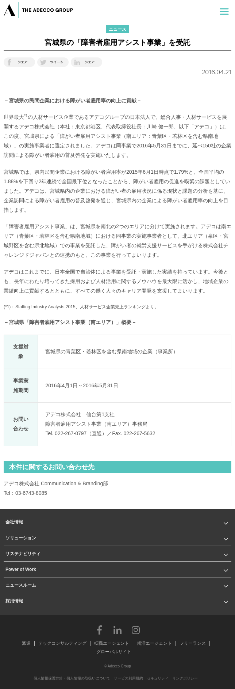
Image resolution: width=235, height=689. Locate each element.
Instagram (135, 629)
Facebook (99, 629)
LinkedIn (117, 629)
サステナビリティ (23, 553)
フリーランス (193, 643)
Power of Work (20, 569)
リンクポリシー (185, 678)
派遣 (26, 643)
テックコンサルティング (62, 643)
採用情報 (14, 600)
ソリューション (20, 538)
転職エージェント (111, 643)
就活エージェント (154, 643)
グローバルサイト (113, 651)
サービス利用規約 (128, 678)
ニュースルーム (20, 585)
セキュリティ (158, 678)
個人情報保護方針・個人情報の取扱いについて (72, 678)
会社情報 (14, 521)
